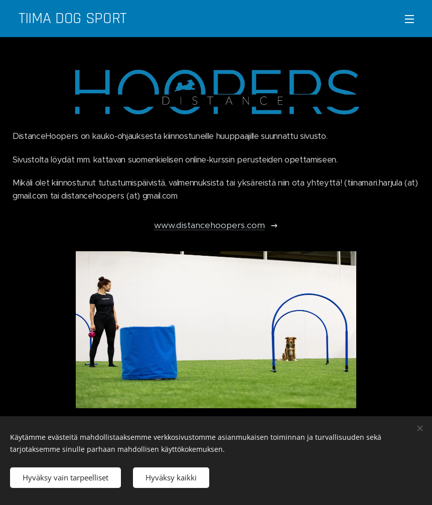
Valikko (409, 19)
